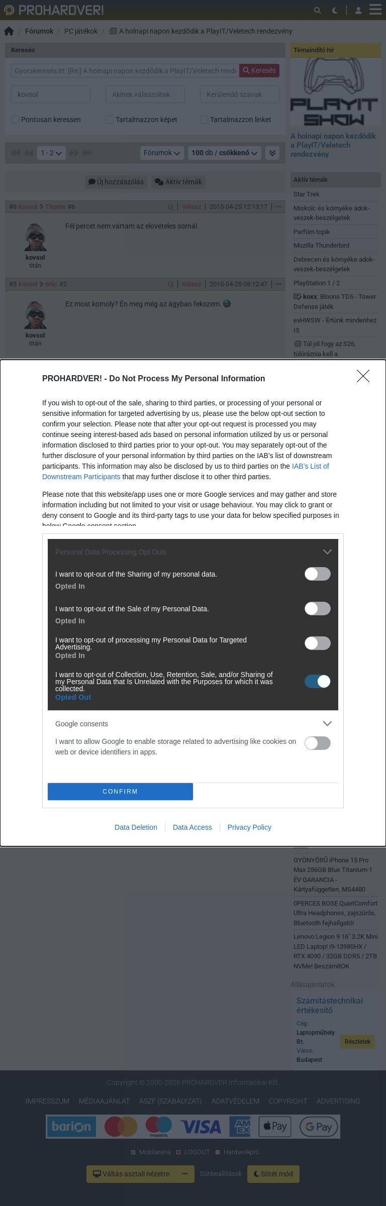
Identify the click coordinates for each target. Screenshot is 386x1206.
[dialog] (193, 603)
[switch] (318, 574)
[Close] (366, 379)
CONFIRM (120, 791)
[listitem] (193, 551)
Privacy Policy (249, 827)
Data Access (192, 827)
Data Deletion (136, 827)
